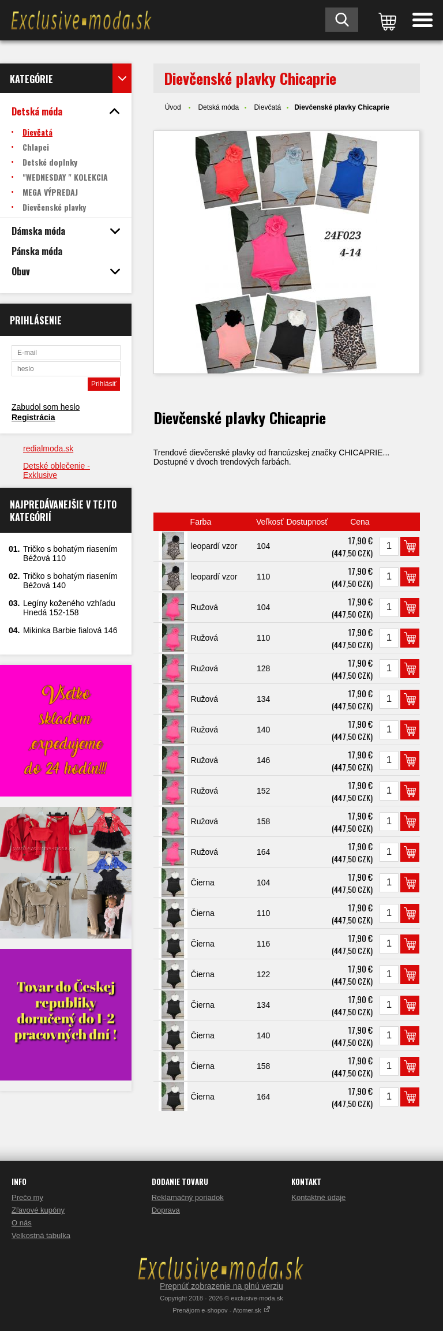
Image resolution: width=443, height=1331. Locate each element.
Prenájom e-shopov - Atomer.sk (221, 1310)
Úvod (173, 107)
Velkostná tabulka (41, 1235)
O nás (22, 1222)
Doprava (166, 1210)
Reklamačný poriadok (188, 1197)
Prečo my (27, 1197)
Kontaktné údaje (318, 1197)
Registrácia (33, 417)
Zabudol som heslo (46, 407)
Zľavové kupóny (38, 1210)
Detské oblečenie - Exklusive (56, 470)
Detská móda (218, 107)
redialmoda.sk (48, 448)
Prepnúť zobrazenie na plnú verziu (221, 1286)
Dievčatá (267, 107)
